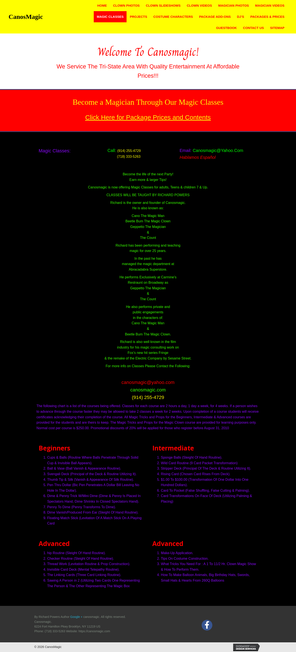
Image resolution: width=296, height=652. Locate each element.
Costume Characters (173, 16)
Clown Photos (126, 5)
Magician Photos (233, 5)
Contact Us (253, 28)
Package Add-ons (215, 16)
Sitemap (277, 28)
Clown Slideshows (163, 5)
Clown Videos (199, 5)
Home (102, 5)
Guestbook (226, 28)
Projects (138, 16)
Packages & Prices (267, 16)
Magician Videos (269, 5)
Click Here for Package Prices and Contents (148, 117)
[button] (207, 625)
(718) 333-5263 (123, 156)
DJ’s (240, 16)
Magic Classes (110, 16)
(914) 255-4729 (129, 151)
